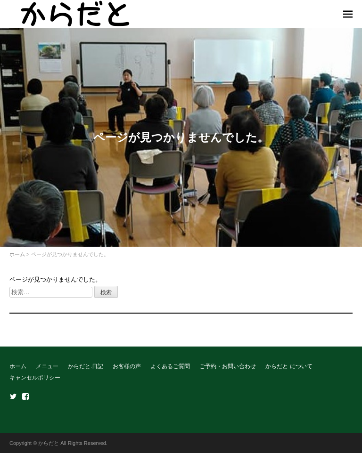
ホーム (17, 254)
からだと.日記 (85, 366)
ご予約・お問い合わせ (227, 366)
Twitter (13, 396)
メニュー (47, 366)
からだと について (288, 366)
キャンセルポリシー (34, 377)
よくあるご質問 (170, 366)
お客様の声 (127, 366)
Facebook (25, 396)
